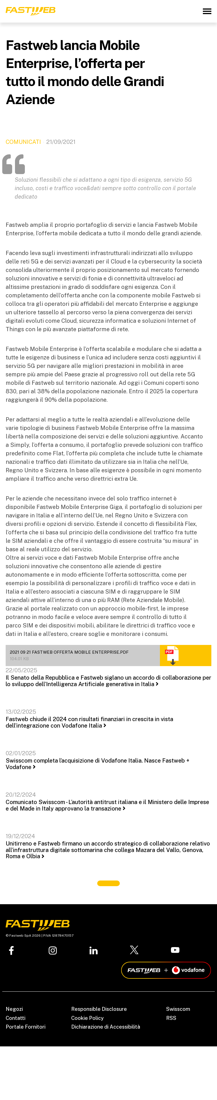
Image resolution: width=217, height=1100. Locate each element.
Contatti (15, 1018)
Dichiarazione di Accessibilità (105, 1027)
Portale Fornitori (25, 1027)
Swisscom (178, 1009)
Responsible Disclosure (99, 1009)
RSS (171, 1018)
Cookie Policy (87, 1018)
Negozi (14, 1009)
